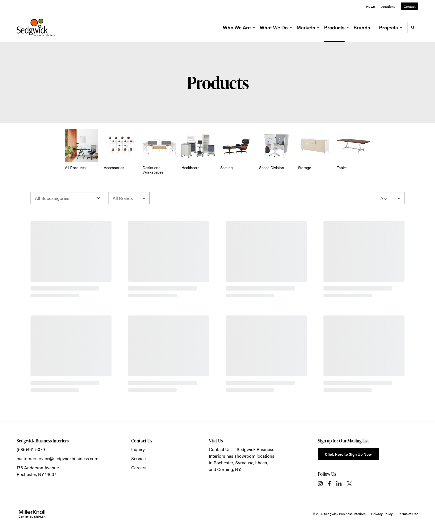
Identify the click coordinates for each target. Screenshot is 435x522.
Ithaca (261, 462)
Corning (225, 469)
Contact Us (220, 449)
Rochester (223, 462)
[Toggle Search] (412, 27)
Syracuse (244, 462)
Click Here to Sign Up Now (348, 454)
